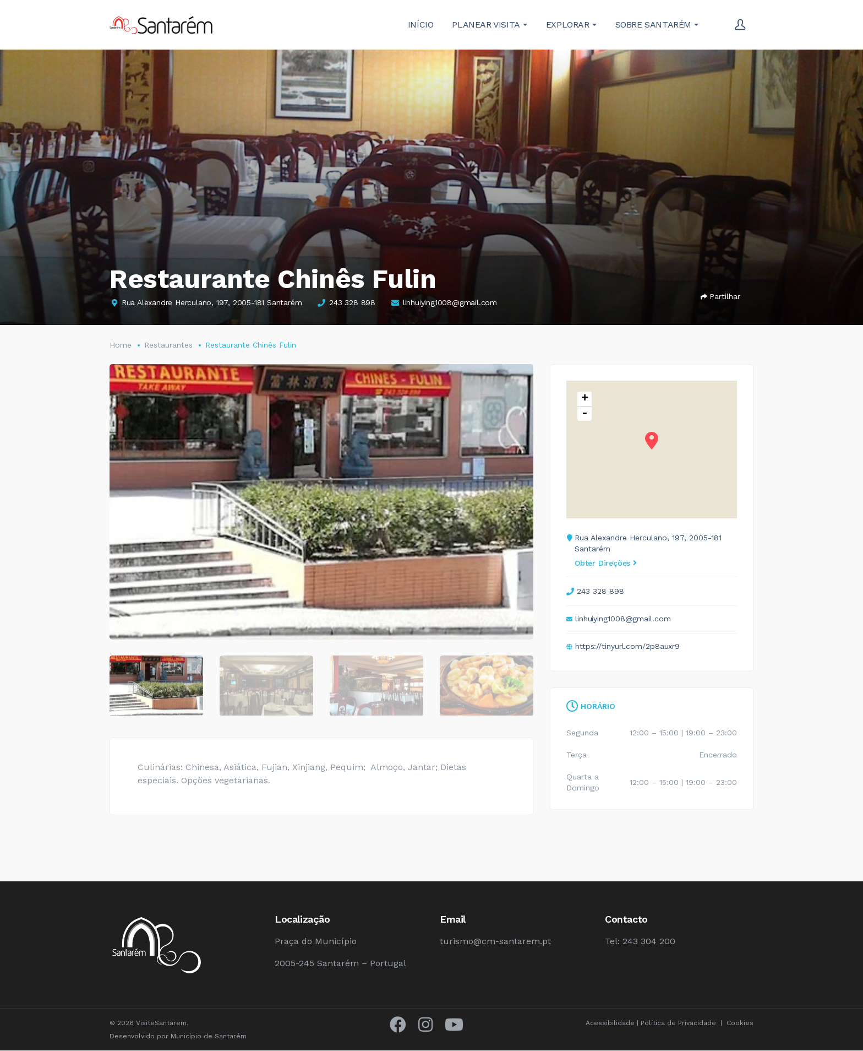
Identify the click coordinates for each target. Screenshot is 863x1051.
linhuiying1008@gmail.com (450, 302)
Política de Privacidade (678, 1023)
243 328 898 (352, 302)
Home (121, 344)
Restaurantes (168, 344)
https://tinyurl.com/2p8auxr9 (627, 646)
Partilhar (720, 296)
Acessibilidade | (613, 1023)
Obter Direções (606, 563)
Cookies (740, 1023)
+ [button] (584, 399)
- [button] (584, 414)
